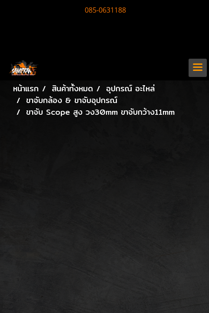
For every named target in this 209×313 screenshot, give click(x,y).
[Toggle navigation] (197, 67)
